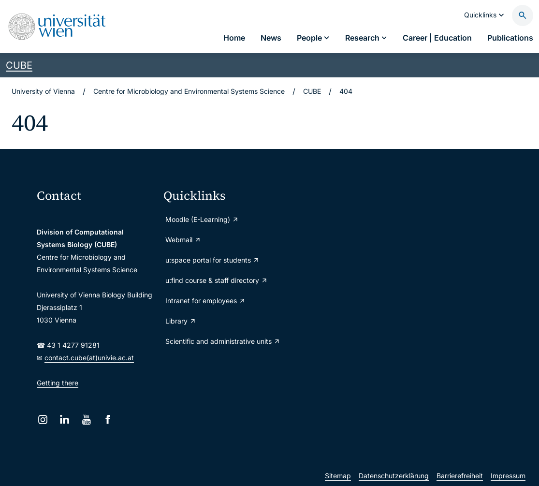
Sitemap (338, 475)
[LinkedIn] (64, 419)
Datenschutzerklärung (394, 475)
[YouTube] (86, 419)
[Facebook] (108, 419)
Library (180, 321)
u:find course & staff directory (216, 280)
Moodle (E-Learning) (202, 219)
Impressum (508, 475)
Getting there (57, 383)
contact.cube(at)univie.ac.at (89, 357)
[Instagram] (43, 419)
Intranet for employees (205, 300)
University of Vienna (43, 91)
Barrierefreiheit (460, 475)
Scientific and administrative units (222, 341)
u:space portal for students (212, 260)
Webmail (183, 240)
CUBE (19, 65)
